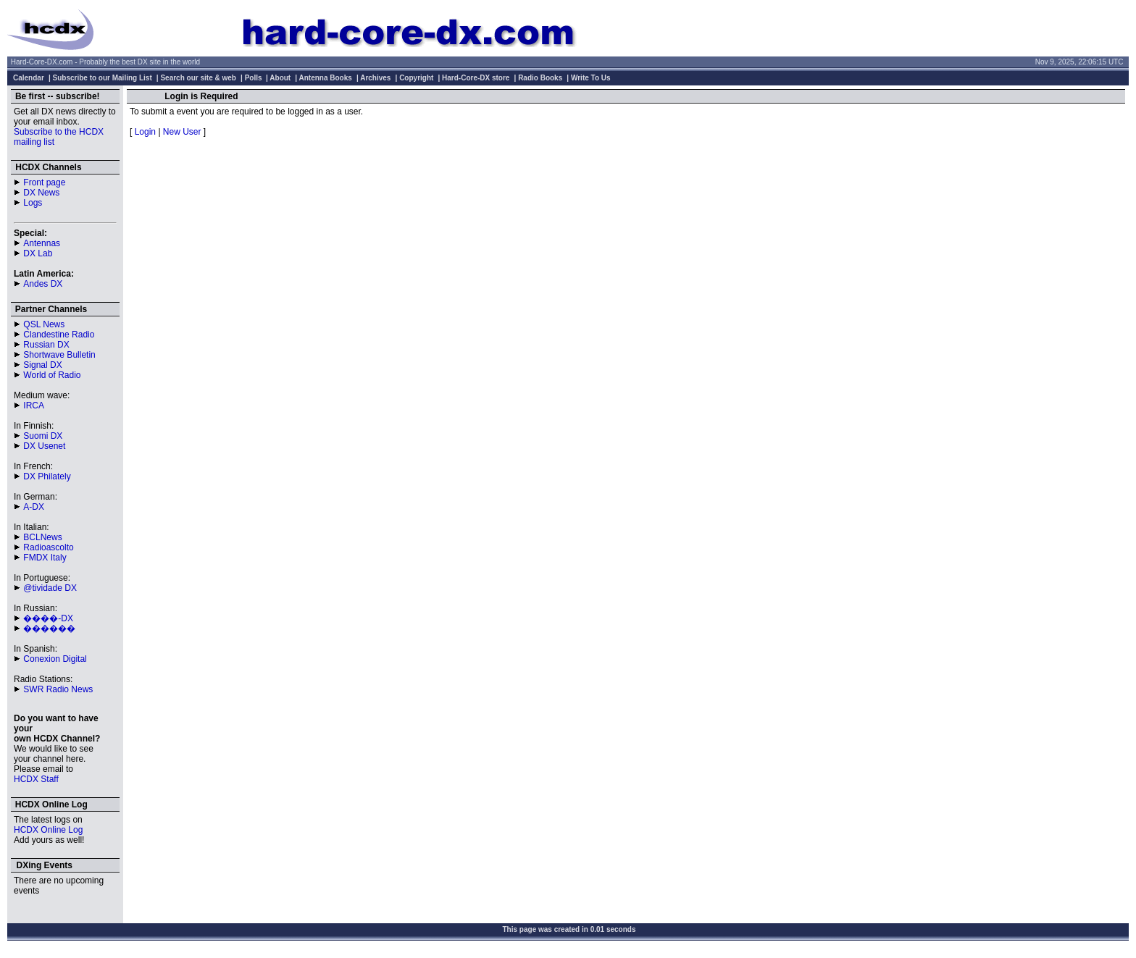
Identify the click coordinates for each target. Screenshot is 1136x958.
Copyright (416, 78)
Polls (253, 78)
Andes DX (42, 284)
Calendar (28, 78)
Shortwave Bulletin (59, 355)
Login (145, 132)
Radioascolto (48, 547)
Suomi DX (42, 436)
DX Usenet (44, 446)
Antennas (41, 243)
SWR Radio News (58, 689)
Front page (44, 182)
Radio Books (540, 78)
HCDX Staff (36, 779)
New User (182, 132)
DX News (41, 193)
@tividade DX (50, 588)
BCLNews (42, 537)
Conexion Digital (54, 659)
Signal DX (42, 365)
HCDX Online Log (48, 830)
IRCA (33, 405)
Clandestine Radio (58, 334)
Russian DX (46, 345)
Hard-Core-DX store (475, 78)
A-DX (33, 507)
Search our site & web (197, 78)
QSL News (43, 324)
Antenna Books (325, 78)
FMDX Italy (44, 557)
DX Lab (37, 253)
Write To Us (591, 78)
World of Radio (51, 375)
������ (49, 628)
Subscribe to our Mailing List (102, 78)
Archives (375, 78)
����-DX (48, 618)
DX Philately (46, 476)
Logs (32, 203)
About (280, 78)
